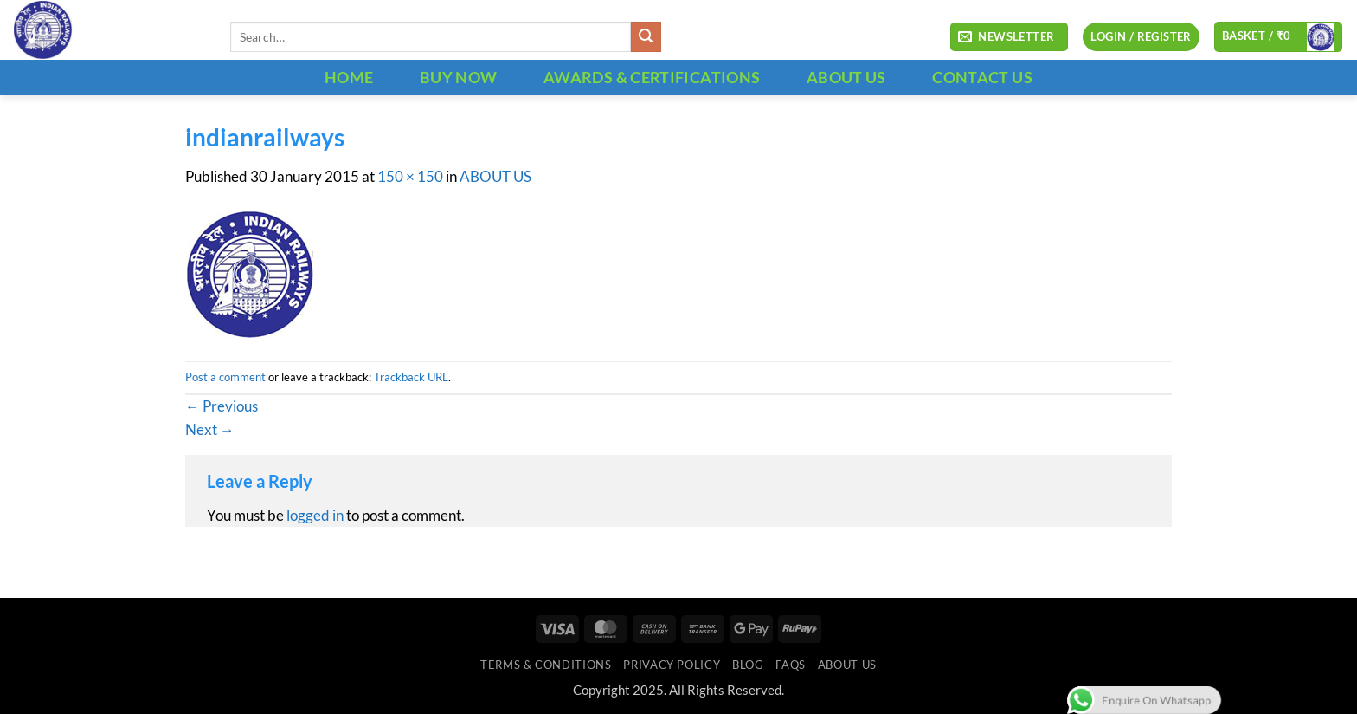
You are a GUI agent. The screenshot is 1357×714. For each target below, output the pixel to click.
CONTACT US (982, 77)
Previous (221, 406)
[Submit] (646, 37)
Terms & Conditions (545, 665)
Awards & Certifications (651, 77)
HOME (349, 77)
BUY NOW (459, 77)
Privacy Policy (671, 665)
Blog (748, 665)
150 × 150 (410, 176)
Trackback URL (411, 377)
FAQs (790, 665)
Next (210, 429)
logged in (315, 515)
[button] (1009, 37)
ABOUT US (846, 77)
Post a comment (225, 377)
